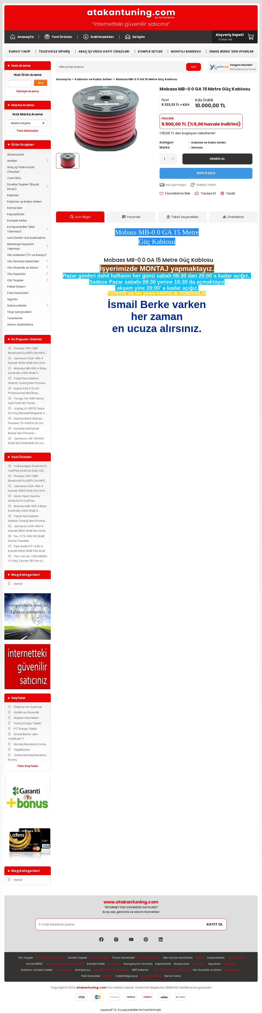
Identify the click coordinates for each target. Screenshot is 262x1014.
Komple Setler (17, 220)
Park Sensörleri (18, 293)
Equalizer (238, 964)
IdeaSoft (106, 1011)
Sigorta (12, 299)
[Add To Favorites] (175, 193)
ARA (193, 67)
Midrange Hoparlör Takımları (20, 246)
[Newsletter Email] (131, 924)
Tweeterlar (15, 318)
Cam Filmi (14, 178)
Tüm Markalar (28, 131)
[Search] (129, 67)
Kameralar (14, 208)
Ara (40, 83)
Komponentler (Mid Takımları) (21, 229)
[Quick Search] (20, 83)
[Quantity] (168, 158)
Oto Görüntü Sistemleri (23, 261)
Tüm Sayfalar (27, 766)
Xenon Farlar (186, 977)
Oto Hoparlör (16, 274)
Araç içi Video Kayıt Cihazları (20, 169)
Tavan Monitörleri (133, 958)
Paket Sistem (16, 287)
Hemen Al (217, 158)
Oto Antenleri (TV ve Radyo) (26, 255)
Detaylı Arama (28, 91)
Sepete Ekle (206, 172)
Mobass (197, 147)
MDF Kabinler (159, 970)
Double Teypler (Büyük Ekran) (23, 186)
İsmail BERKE (46, 964)
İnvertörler (22, 970)
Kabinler (13, 195)
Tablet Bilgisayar (136, 977)
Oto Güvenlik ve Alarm (22, 268)
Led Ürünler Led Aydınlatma (26, 238)
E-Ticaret (121, 1011)
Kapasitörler (16, 214)
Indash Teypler (107, 958)
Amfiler (12, 161)
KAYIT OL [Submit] (215, 924)
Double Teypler (84, 958)
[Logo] (131, 17)
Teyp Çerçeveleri (19, 312)
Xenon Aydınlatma (20, 324)
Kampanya (98, 970)
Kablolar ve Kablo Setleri (24, 201)
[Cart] (230, 36)
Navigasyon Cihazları (159, 964)
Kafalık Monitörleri (160, 958)
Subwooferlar (17, 305)
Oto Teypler (15, 280)
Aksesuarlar (15, 154)
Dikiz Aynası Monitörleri (192, 958)
